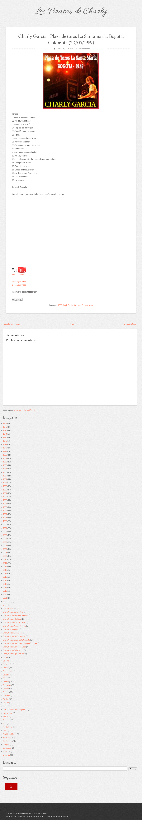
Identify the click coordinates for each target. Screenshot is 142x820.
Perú (5, 723)
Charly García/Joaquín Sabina (14, 626)
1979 (5, 451)
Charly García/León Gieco (12, 633)
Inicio (72, 324)
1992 (5, 496)
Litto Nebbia (7, 713)
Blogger (44, 813)
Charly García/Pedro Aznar (13, 650)
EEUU (5, 678)
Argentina (6, 601)
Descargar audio (19, 281)
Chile (5, 657)
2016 (5, 580)
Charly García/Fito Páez (12, 619)
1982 (5, 462)
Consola (85, 305)
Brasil (5, 605)
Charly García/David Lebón (13, 612)
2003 (5, 535)
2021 (5, 598)
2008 (5, 552)
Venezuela (7, 748)
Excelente (7, 695)
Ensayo (6, 681)
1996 (5, 510)
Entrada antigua (130, 324)
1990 (5, 490)
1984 (5, 468)
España (6, 688)
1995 (5, 507)
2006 (5, 545)
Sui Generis (7, 741)
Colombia (77, 305)
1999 (5, 521)
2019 (5, 591)
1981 (5, 458)
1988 (5, 482)
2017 (5, 584)
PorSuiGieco (7, 727)
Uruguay (6, 744)
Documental (7, 671)
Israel (5, 706)
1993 (5, 500)
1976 (5, 441)
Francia (6, 702)
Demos (6, 667)
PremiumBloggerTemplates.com (57, 816)
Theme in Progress (19, 816)
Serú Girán (7, 737)
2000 (5, 524)
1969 (5, 423)
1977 (5, 444)
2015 (5, 577)
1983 (5, 465)
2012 (5, 566)
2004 (5, 538)
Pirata (59, 48)
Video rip (6, 755)
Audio (14, 274)
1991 (5, 493)
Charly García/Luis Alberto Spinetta (16, 640)
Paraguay (6, 720)
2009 (5, 556)
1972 (5, 427)
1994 (5, 503)
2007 (5, 549)
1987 (5, 479)
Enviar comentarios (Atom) (24, 410)
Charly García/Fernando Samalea (16, 615)
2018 (5, 587)
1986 (5, 476)
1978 (5, 448)
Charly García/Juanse (11, 629)
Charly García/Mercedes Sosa (14, 647)
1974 (5, 434)
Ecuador (6, 675)
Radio (5, 730)
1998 (5, 517)
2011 (5, 563)
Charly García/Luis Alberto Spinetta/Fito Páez (20, 643)
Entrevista (7, 685)
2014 (5, 573)
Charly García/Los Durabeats (14, 636)
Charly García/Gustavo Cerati (14, 622)
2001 (5, 528)
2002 (5, 531)
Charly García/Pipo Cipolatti (13, 653)
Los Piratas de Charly (71, 12)
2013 (5, 570)
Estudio (6, 692)
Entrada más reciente (12, 324)
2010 (5, 559)
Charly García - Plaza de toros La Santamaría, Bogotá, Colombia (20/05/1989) (71, 39)
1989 (60, 305)
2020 (5, 594)
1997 (5, 514)
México (5, 716)
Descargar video (19, 285)
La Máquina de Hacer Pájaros (14, 709)
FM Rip (5, 699)
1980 (5, 455)
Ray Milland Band (9, 734)
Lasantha (42, 816)
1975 (5, 437)
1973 (5, 430)
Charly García (68, 305)
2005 (5, 542)
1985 (5, 472)
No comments (84, 48)
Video (21, 274)
